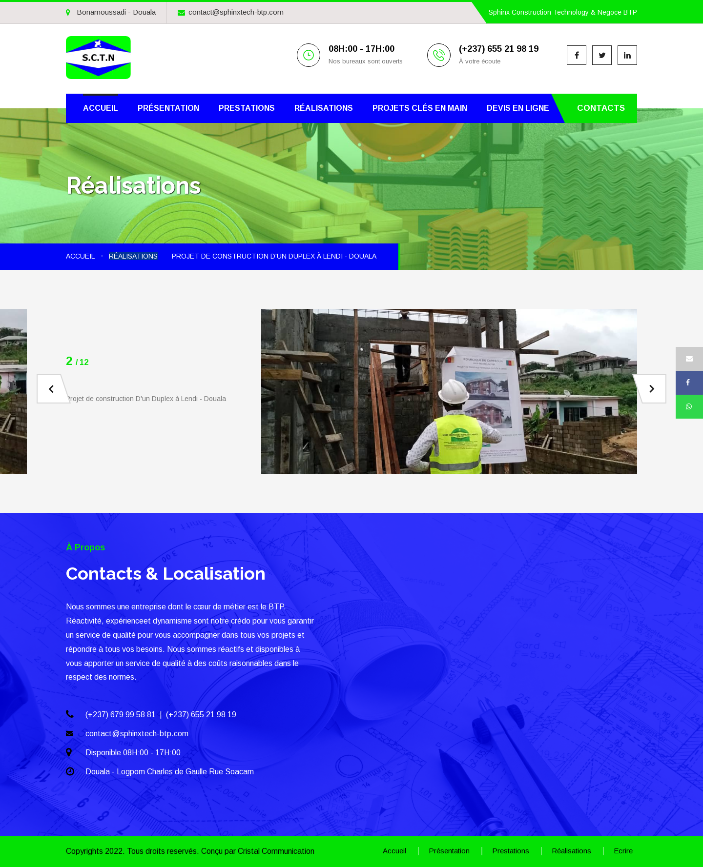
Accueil (100, 108)
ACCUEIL (80, 256)
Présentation (168, 108)
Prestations (247, 108)
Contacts (601, 108)
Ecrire (623, 851)
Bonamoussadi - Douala (111, 12)
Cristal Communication (276, 851)
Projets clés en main (419, 108)
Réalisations (323, 108)
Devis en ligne (518, 108)
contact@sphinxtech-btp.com (231, 12)
